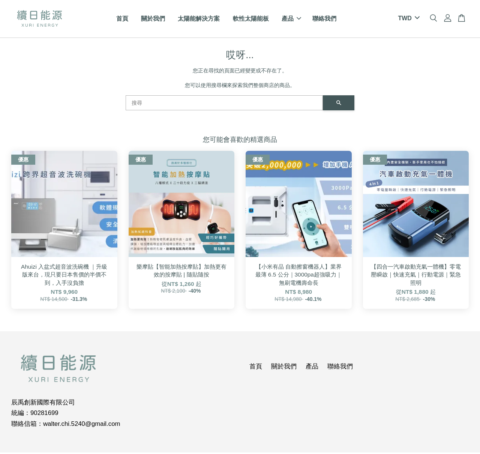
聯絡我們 (324, 19)
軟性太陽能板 (251, 19)
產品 (291, 19)
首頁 (122, 19)
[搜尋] (224, 103)
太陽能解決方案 (199, 19)
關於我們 (153, 19)
